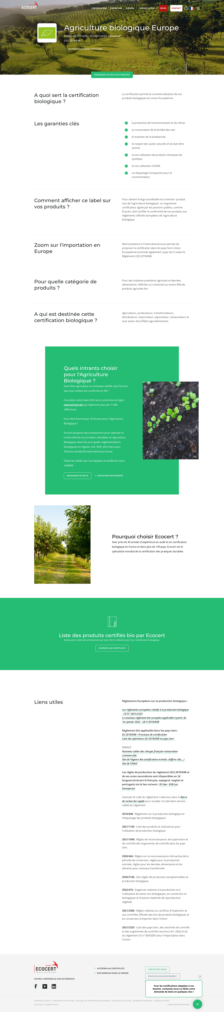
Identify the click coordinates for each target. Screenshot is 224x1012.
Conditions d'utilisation (63, 1001)
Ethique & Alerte (161, 1001)
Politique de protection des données (93, 1001)
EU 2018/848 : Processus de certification (144, 734)
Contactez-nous (157, 969)
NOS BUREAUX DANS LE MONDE (112, 973)
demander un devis (77, 475)
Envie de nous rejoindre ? (162, 976)
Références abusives (142, 1001)
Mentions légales (42, 1001)
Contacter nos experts (110, 475)
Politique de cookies (121, 1001)
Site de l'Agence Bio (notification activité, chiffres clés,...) (153, 759)
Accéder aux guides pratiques (85, 49)
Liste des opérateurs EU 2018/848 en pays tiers (148, 738)
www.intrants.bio (73, 404)
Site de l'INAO (129, 763)
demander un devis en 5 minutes (112, 75)
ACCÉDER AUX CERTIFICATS (110, 968)
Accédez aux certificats (112, 648)
